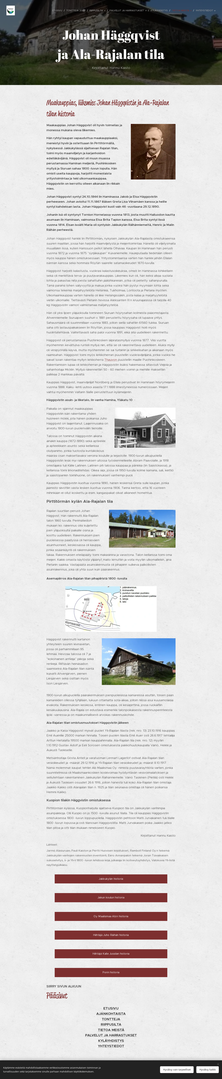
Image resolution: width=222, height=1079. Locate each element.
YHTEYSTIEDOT (111, 1046)
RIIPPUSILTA (111, 1024)
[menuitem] (58, 10)
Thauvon (111, 360)
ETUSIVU (111, 1008)
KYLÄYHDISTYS (111, 1041)
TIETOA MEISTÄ (111, 1030)
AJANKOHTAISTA (111, 1014)
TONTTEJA (111, 1019)
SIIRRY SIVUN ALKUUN (63, 986)
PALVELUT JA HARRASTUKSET (111, 1035)
